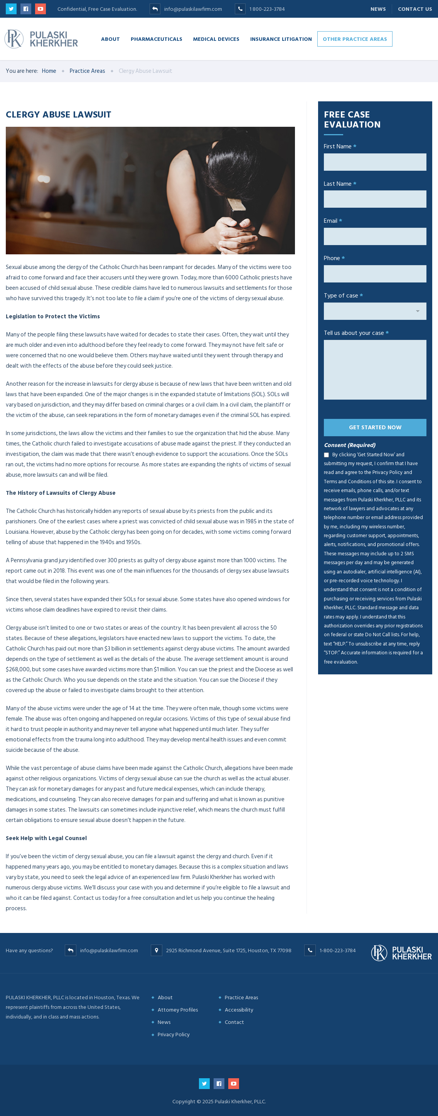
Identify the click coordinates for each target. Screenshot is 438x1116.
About (110, 39)
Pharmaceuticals (156, 39)
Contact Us (415, 9)
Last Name (340, 184)
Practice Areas (241, 997)
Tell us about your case (356, 333)
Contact (234, 1022)
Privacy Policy (174, 1034)
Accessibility (239, 1009)
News (378, 9)
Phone (334, 258)
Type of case (343, 296)
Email (333, 221)
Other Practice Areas (355, 39)
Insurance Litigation (281, 39)
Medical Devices (216, 39)
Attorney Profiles (178, 1009)
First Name (340, 146)
